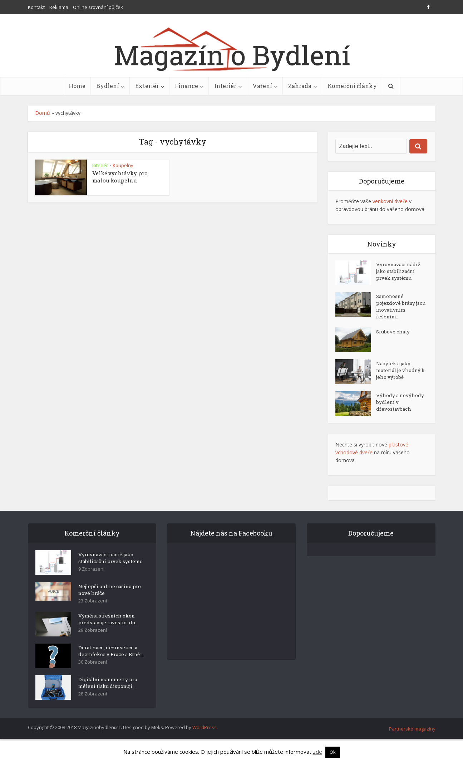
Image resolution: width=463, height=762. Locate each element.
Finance (186, 85)
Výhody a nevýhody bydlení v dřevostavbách (399, 405)
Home (77, 85)
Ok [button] (333, 752)
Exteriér (147, 85)
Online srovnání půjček (98, 7)
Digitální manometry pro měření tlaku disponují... (106, 704)
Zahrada (299, 85)
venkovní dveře (390, 201)
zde (317, 751)
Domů (42, 112)
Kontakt (36, 7)
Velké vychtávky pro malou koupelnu (120, 177)
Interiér (225, 85)
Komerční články (352, 85)
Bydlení (107, 85)
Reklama (58, 7)
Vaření (262, 85)
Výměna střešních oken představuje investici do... (109, 631)
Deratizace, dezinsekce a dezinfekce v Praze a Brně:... (109, 666)
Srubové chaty (393, 335)
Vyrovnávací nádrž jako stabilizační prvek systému (399, 272)
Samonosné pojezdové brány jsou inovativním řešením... (398, 308)
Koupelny (123, 165)
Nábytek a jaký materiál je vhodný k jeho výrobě (400, 374)
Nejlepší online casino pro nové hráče (107, 600)
